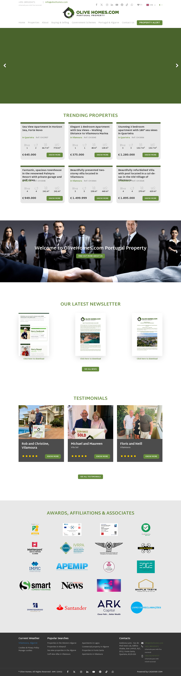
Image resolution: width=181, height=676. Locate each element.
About (45, 22)
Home (22, 22)
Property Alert (149, 23)
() (139, 5)
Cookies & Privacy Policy (29, 647)
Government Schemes (84, 22)
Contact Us (128, 22)
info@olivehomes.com (56, 2)
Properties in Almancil (56, 646)
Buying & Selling (60, 22)
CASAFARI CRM (155, 672)
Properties (33, 22)
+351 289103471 (30, 4)
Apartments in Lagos (91, 643)
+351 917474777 (152, 655)
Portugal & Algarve (108, 22)
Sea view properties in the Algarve (61, 650)
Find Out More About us (91, 256)
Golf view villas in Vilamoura (58, 654)
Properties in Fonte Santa (93, 650)
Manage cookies (25, 650)
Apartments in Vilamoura (92, 654)
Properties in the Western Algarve (61, 643)
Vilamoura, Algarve (28, 643)
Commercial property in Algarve (95, 646)
